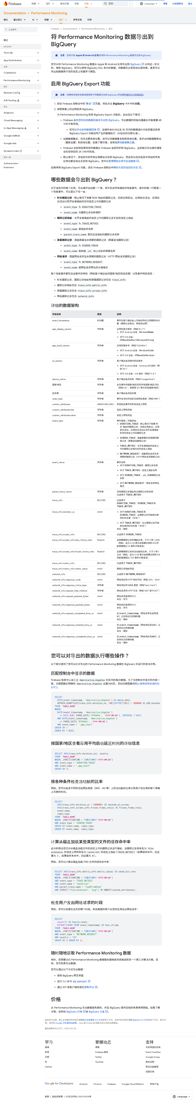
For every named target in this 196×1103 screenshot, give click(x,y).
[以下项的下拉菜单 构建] (39, 3)
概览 (6, 19)
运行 (48, 3)
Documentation (15, 13)
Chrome (97, 1084)
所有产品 (154, 1084)
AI (33, 19)
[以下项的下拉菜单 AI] (38, 19)
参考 (47, 1052)
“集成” (88, 103)
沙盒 (97, 1011)
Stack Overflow (153, 1052)
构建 (34, 3)
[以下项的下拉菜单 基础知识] (25, 19)
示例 (89, 19)
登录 (190, 3)
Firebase (55, 29)
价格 (76, 3)
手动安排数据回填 (86, 129)
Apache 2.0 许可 (140, 1020)
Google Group (153, 1057)
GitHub (48, 1066)
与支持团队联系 (153, 1047)
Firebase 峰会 (101, 1052)
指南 (47, 1047)
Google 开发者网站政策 (66, 1023)
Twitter (98, 1057)
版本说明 (150, 1062)
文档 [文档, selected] (86, 3)
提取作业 (89, 987)
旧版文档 (150, 1071)
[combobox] (117, 3)
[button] (18, 53)
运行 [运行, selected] (61, 19)
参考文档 (77, 19)
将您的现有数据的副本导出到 (97, 120)
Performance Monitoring (49, 13)
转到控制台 (177, 3)
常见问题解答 (152, 1066)
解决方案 (64, 3)
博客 (165, 3)
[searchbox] (21, 29)
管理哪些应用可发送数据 (122, 161)
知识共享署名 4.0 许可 (93, 1020)
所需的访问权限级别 (133, 94)
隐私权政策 (57, 1096)
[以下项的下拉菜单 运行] (54, 3)
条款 (47, 1096)
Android (83, 1084)
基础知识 (17, 19)
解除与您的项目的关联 (125, 167)
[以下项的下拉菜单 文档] (92, 3)
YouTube (99, 1062)
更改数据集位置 (125, 142)
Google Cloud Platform (133, 1084)
